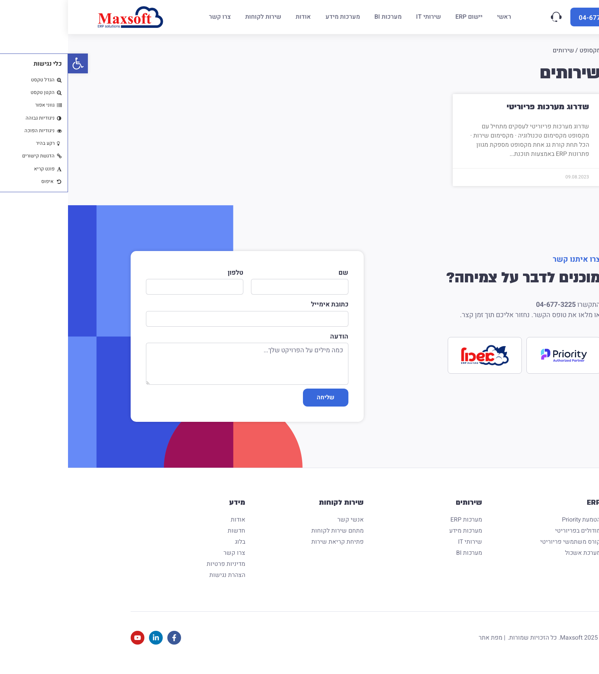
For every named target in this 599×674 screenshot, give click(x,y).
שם (275, 272)
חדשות (168, 540)
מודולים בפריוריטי (510, 540)
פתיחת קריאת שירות (269, 551)
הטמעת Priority (513, 529)
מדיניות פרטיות (158, 573)
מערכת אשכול (514, 562)
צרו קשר (166, 562)
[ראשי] (436, 17)
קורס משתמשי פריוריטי (502, 551)
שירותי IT (402, 551)
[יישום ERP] (401, 17)
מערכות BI (401, 562)
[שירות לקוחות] (195, 17)
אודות (170, 529)
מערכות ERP (398, 529)
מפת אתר (422, 647)
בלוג (172, 551)
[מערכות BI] (320, 17)
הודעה (271, 340)
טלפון (167, 272)
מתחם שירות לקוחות (269, 540)
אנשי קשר (282, 529)
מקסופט (522, 50)
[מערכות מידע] (274, 17)
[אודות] (235, 17)
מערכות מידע (397, 540)
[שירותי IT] (360, 17)
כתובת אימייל (261, 306)
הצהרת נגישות (159, 585)
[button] (10, 63)
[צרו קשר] (152, 17)
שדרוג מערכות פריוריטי (480, 106)
